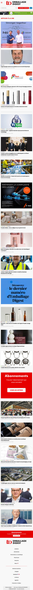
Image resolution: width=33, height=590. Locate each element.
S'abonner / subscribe (23, 8)
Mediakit (16, 574)
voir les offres (16, 535)
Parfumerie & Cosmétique (16, 554)
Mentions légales (8, 587)
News (16, 563)
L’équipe (16, 571)
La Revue (16, 577)
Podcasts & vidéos (16, 583)
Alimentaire (16, 551)
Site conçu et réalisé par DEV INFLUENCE (21, 587)
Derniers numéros (16, 568)
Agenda (16, 580)
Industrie (16, 560)
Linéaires (16, 549)
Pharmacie (16, 557)
